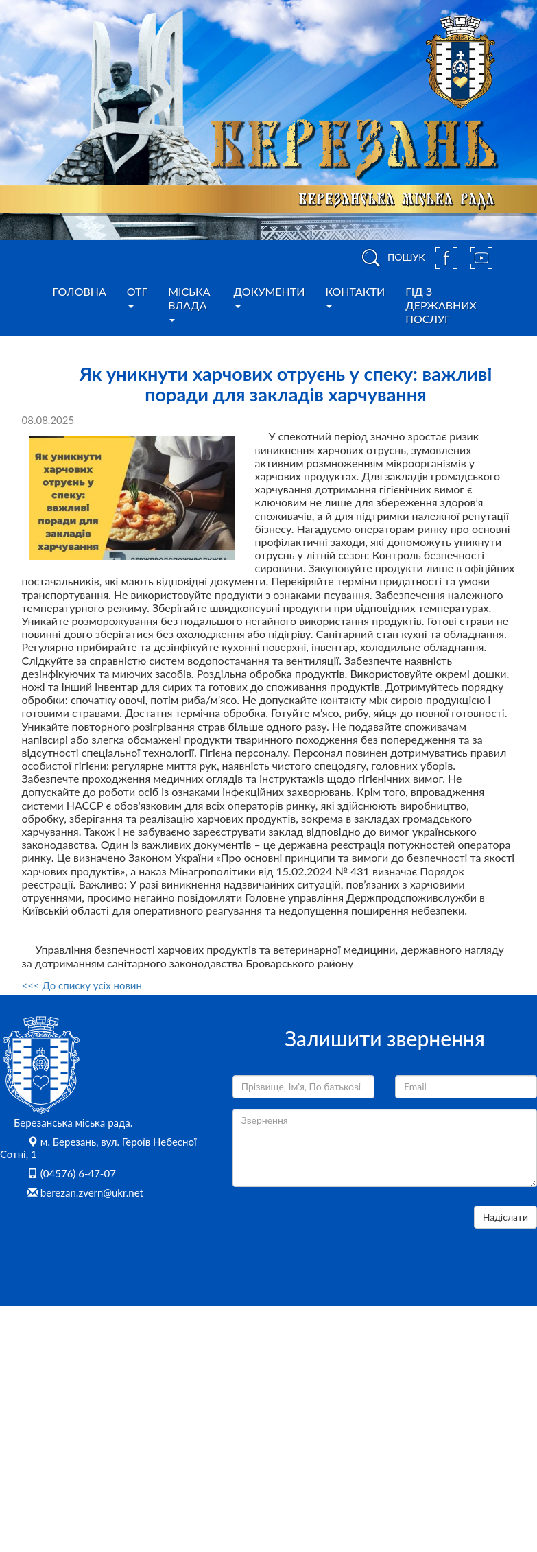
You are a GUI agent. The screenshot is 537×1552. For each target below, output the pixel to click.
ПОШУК (391, 258)
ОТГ (137, 296)
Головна (79, 291)
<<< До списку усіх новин (82, 985)
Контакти (355, 296)
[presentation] (336, 1232)
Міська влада (189, 303)
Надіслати (505, 1217)
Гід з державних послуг (441, 305)
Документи (269, 296)
